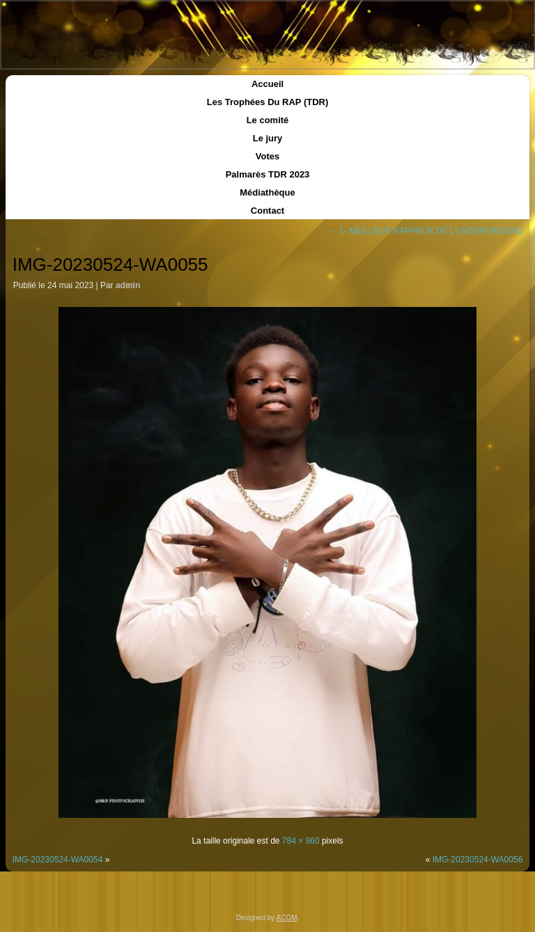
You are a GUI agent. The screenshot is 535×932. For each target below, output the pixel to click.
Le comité (268, 120)
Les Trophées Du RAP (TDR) (268, 102)
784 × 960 (301, 841)
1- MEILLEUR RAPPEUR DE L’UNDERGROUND (426, 231)
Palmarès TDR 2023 (268, 174)
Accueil (267, 84)
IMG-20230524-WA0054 (58, 859)
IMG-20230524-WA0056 (478, 859)
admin (128, 285)
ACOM (287, 918)
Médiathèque (267, 192)
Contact (267, 210)
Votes (267, 156)
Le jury (268, 138)
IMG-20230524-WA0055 (110, 264)
